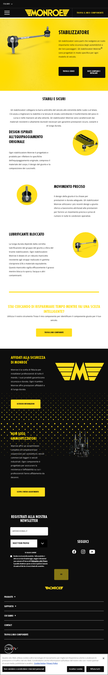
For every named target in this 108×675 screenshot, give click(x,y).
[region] (54, 664)
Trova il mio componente (54, 333)
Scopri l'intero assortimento (28, 498)
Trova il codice (69, 71)
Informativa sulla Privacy (39, 567)
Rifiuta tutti (95, 669)
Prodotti (10, 603)
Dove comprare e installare (93, 72)
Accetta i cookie (75, 669)
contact (8, 631)
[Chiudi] (103, 658)
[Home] (44, 13)
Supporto (10, 612)
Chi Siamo (10, 621)
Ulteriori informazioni (25, 409)
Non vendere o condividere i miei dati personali (24, 669)
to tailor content (30, 558)
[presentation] (31, 580)
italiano (6, 4)
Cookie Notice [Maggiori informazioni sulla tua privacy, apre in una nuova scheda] (40, 663)
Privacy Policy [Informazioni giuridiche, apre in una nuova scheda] (52, 663)
